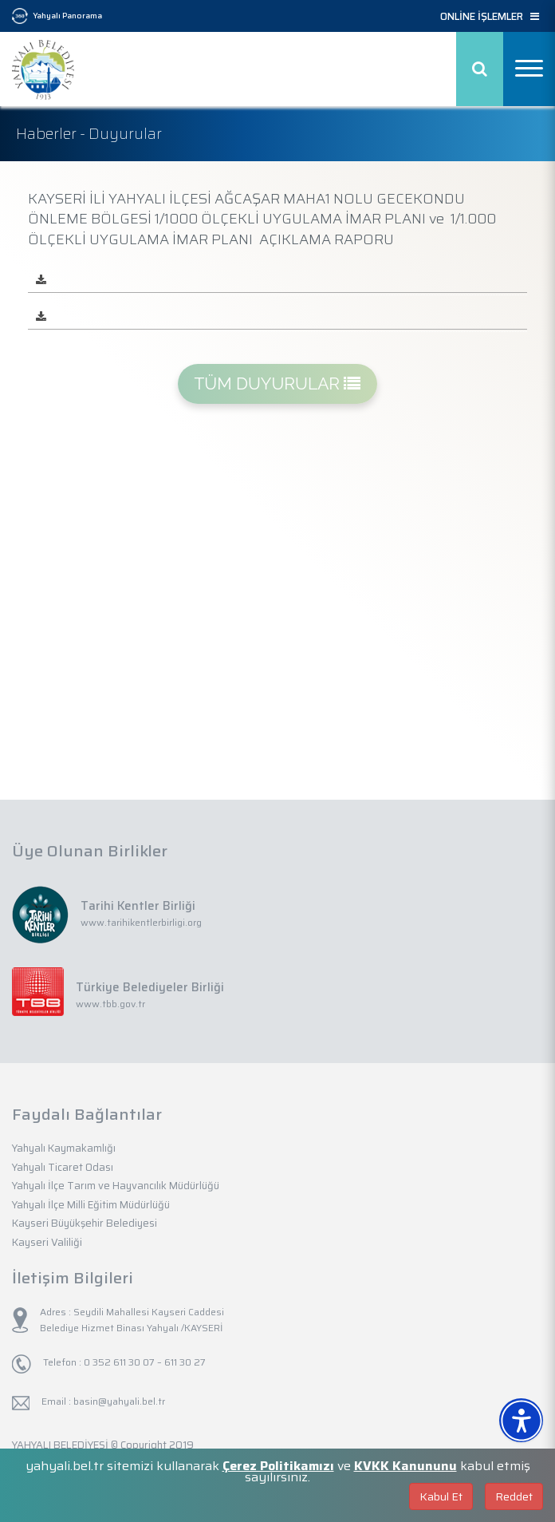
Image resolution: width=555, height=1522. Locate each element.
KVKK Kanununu (405, 1466)
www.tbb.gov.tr (110, 1003)
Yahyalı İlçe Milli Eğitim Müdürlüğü (91, 1204)
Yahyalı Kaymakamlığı (64, 1148)
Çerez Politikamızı (278, 1466)
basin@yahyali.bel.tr (119, 1401)
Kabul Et (440, 1496)
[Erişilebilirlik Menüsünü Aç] (521, 1420)
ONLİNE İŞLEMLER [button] (489, 17)
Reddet (514, 1496)
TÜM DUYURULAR (278, 383)
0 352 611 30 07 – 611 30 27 (143, 1362)
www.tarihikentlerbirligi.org (141, 922)
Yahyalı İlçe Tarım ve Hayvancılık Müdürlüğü (115, 1185)
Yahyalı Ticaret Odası (62, 1167)
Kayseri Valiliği (47, 1242)
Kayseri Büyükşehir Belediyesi (84, 1223)
